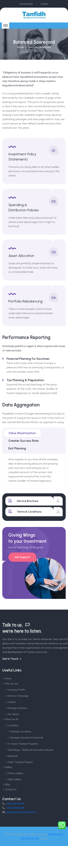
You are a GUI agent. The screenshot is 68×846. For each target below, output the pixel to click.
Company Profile (16, 689)
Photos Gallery (15, 773)
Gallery (8, 767)
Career (44, 3)
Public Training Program (20, 762)
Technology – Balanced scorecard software (30, 749)
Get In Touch (10, 658)
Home (20, 47)
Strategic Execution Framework (26, 737)
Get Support (22, 557)
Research (12, 755)
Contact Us (11, 789)
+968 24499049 (15, 803)
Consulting (12, 725)
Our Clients (13, 714)
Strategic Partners (17, 708)
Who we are (11, 683)
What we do (11, 719)
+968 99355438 (15, 807)
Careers (11, 701)
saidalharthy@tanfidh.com (21, 812)
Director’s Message (17, 695)
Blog (7, 784)
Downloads (26, 3)
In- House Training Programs (22, 743)
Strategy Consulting (20, 731)
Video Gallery (14, 779)
